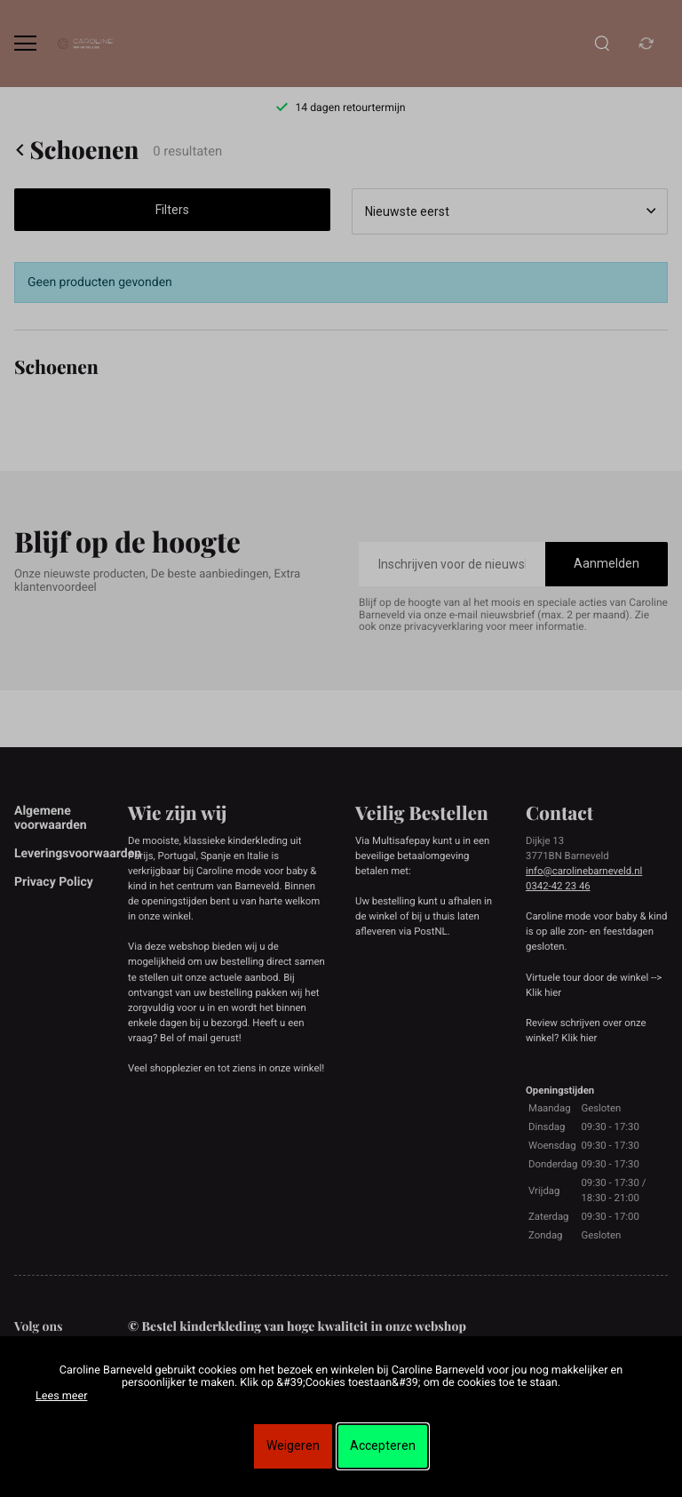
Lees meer (61, 1396)
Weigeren (293, 1445)
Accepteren (383, 1445)
